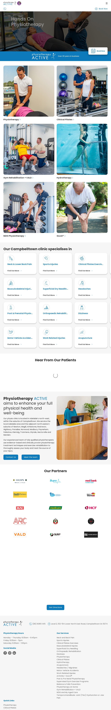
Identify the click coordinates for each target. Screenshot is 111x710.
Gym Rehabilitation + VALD (69, 667)
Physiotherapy (63, 634)
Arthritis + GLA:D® (64, 653)
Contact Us (11, 434)
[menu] (82, 3)
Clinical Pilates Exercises (67, 620)
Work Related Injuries (66, 650)
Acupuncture (62, 642)
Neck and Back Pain (65, 614)
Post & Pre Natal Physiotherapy (71, 656)
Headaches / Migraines (67, 645)
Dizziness (61, 631)
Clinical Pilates (63, 636)
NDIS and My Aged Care (67, 669)
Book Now (101, 8)
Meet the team (30, 434)
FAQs (5, 701)
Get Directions (55, 584)
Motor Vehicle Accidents (68, 647)
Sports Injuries (63, 617)
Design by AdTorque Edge (98, 706)
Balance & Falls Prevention (69, 661)
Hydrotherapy (63, 639)
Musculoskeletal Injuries (67, 623)
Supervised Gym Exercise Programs (73, 658)
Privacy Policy (44, 706)
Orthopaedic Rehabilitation (69, 628)
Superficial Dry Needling (67, 625)
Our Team (7, 696)
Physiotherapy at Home (67, 664)
